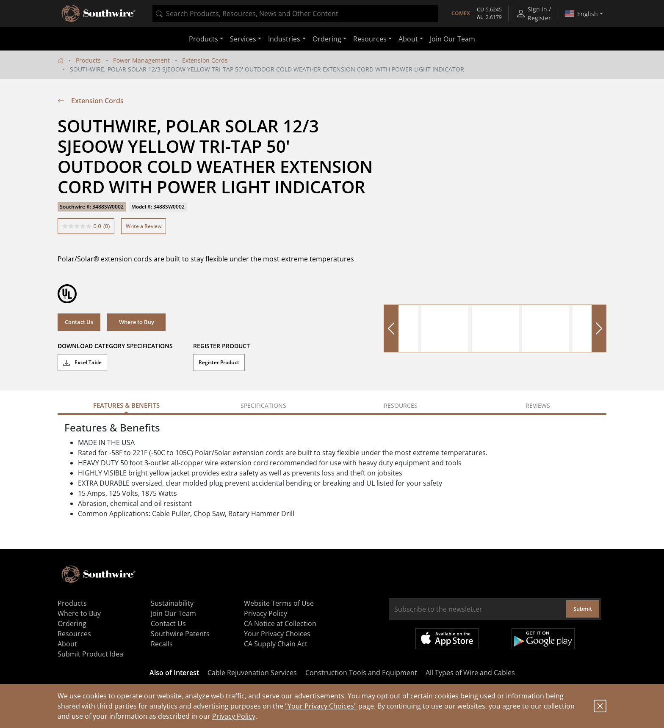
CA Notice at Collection (280, 623)
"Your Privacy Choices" (321, 706)
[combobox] (295, 13)
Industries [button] (284, 39)
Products (88, 60)
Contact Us (79, 322)
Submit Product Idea (90, 654)
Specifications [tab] (263, 405)
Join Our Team (452, 39)
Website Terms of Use (279, 603)
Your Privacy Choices (277, 633)
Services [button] (243, 39)
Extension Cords (205, 60)
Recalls (162, 643)
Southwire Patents (180, 633)
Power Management (141, 60)
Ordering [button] (327, 39)
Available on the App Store (447, 638)
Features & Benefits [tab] (126, 405)
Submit (582, 609)
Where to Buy (136, 322)
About (67, 643)
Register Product (219, 362)
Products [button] (203, 39)
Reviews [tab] (538, 405)
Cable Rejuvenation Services (252, 672)
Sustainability (172, 603)
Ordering (72, 623)
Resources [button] (370, 39)
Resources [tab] (401, 405)
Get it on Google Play (543, 638)
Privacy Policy (233, 716)
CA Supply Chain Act (275, 643)
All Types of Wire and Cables (470, 672)
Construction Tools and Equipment (361, 672)
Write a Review (144, 226)
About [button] (408, 39)
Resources (74, 633)
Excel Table (82, 362)
